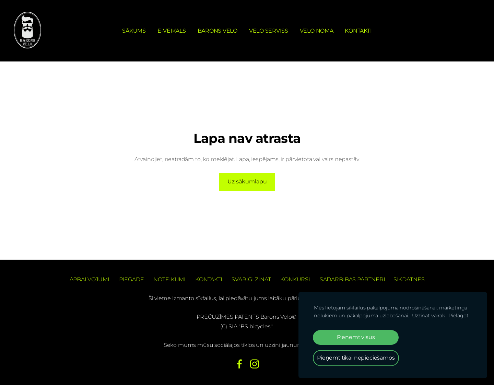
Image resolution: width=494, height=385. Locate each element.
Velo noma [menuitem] (316, 30)
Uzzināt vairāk (428, 316)
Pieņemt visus (356, 337)
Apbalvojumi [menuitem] (89, 279)
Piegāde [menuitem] (131, 279)
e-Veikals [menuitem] (171, 30)
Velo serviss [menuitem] (268, 30)
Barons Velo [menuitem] (217, 30)
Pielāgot (458, 316)
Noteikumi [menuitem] (169, 279)
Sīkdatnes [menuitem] (409, 279)
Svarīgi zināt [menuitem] (251, 279)
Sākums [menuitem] (134, 30)
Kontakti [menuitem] (358, 30)
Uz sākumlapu (247, 181)
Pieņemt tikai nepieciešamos (356, 357)
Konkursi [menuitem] (295, 279)
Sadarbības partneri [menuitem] (352, 279)
